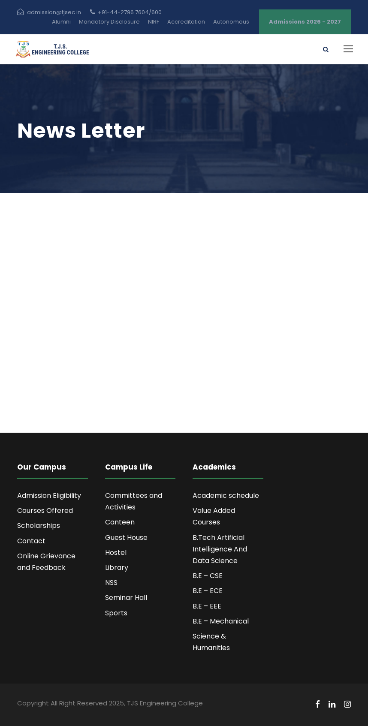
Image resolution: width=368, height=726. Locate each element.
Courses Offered (45, 510)
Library (116, 567)
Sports (116, 613)
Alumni (61, 22)
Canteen (120, 522)
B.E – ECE (208, 591)
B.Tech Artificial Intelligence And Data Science (220, 549)
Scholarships (38, 525)
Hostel (116, 552)
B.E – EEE (207, 606)
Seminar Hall (126, 597)
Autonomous (231, 22)
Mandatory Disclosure (109, 22)
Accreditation (186, 22)
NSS (111, 582)
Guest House (126, 537)
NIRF (153, 22)
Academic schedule (226, 495)
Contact (31, 541)
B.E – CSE (208, 576)
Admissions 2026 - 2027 (305, 22)
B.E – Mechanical (221, 621)
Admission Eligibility (49, 495)
